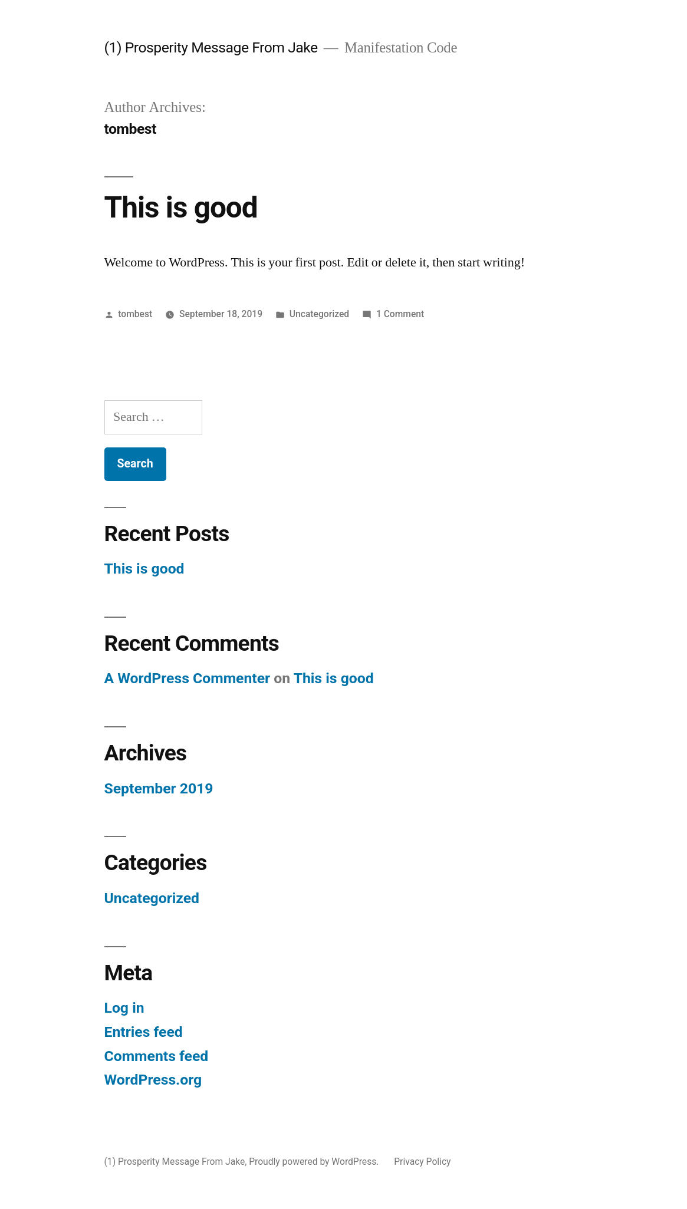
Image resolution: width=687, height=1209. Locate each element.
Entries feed (143, 1031)
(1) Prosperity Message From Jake (211, 47)
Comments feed (156, 1056)
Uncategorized (319, 313)
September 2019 (158, 788)
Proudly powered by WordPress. (315, 1161)
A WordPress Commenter (187, 678)
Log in (124, 1007)
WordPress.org (153, 1079)
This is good (181, 207)
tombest (135, 313)
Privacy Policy (422, 1161)
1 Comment (400, 313)
